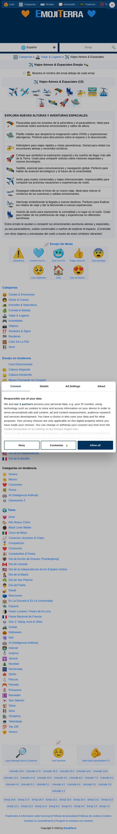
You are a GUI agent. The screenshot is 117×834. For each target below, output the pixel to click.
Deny (22, 445)
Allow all (95, 445)
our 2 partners (23, 404)
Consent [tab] (15, 386)
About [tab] (101, 386)
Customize (58, 445)
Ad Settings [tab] (72, 386)
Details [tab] (44, 386)
